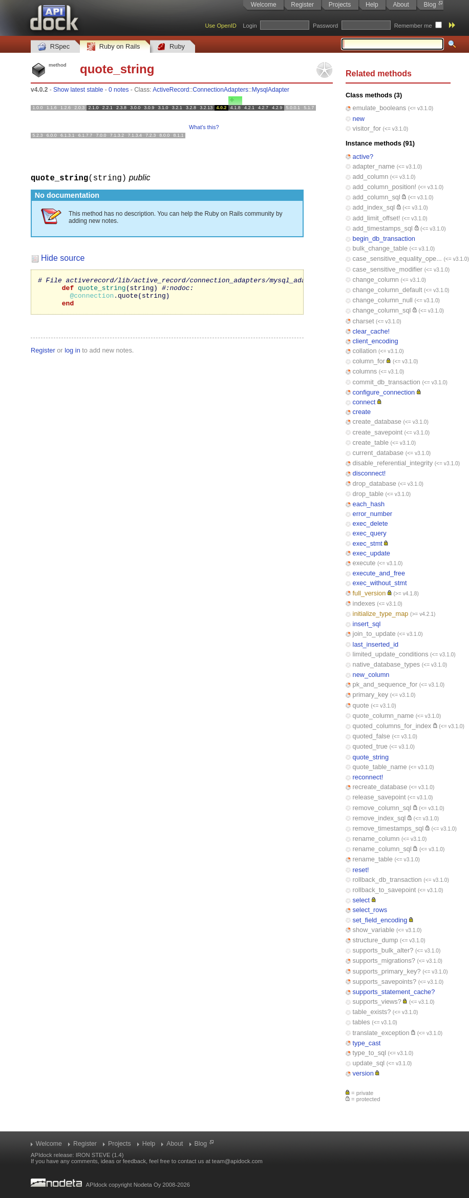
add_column (371, 176)
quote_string (371, 757)
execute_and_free (379, 573)
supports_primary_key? (387, 971)
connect (364, 402)
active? (363, 156)
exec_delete (370, 523)
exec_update (371, 553)
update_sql (369, 1063)
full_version (369, 593)
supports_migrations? (384, 960)
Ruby (171, 47)
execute (364, 563)
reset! (361, 870)
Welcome (263, 4)
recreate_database (380, 787)
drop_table (368, 494)
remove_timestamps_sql (388, 828)
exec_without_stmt (380, 583)
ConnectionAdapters (220, 89)
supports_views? (377, 1001)
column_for (369, 361)
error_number (373, 514)
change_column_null (383, 300)
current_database (378, 453)
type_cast (367, 1043)
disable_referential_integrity (393, 463)
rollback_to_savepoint (384, 890)
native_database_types (386, 664)
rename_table (373, 859)
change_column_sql (382, 310)
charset (363, 321)
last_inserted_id (376, 644)
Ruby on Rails (113, 47)
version (363, 1073)
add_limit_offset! (376, 218)
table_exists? (372, 1012)
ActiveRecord (171, 89)
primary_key (371, 694)
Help (372, 4)
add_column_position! (385, 187)
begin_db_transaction (384, 238)
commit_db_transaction (386, 382)
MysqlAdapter (270, 89)
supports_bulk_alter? (383, 950)
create (362, 412)
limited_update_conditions (391, 654)
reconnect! (368, 777)
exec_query (370, 533)
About (401, 4)
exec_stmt (367, 543)
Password (325, 26)
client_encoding (375, 341)
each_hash (369, 504)
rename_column (376, 838)
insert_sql (367, 624)
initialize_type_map (381, 613)
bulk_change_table (380, 248)
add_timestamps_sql (383, 228)
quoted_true (370, 746)
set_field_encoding (380, 920)
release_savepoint (379, 797)
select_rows (370, 910)
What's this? (204, 127)
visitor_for (367, 128)
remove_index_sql (379, 818)
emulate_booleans (380, 108)
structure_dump (375, 940)
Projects (340, 4)
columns (365, 371)
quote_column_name (383, 715)
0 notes (119, 89)
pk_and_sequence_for (385, 684)
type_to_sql (369, 1053)
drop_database (374, 483)
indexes (364, 603)
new (359, 118)
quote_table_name (380, 767)
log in (72, 356)
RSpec (54, 47)
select (361, 900)
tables (361, 1022)
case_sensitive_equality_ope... (397, 258)
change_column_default (387, 290)
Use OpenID (221, 26)
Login (250, 26)
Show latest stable (78, 89)
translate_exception (381, 1033)
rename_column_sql (382, 849)
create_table (371, 442)
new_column (371, 674)
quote (361, 705)
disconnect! (369, 473)
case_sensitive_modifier (388, 269)
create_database (377, 421)
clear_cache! (371, 331)
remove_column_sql (382, 808)
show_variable (374, 930)
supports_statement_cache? (394, 992)
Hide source (62, 257)
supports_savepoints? (385, 981)
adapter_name (374, 166)
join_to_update (374, 633)
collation (365, 351)
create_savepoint (377, 432)
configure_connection (384, 392)
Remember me (413, 26)
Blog (430, 4)
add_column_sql (376, 197)
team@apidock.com (237, 1161)
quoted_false (371, 736)
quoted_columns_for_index (392, 726)
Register (302, 4)
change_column (376, 279)
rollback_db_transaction (387, 879)
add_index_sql (374, 207)
